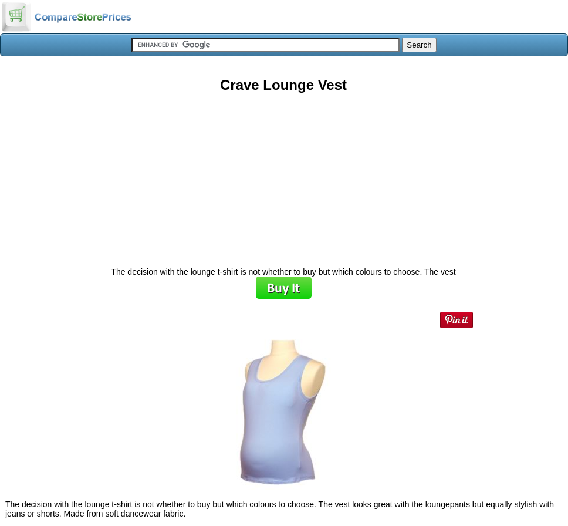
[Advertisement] (283, 175)
